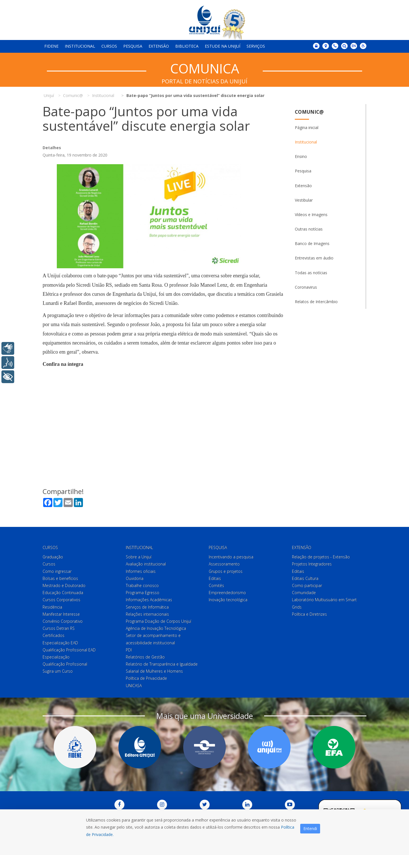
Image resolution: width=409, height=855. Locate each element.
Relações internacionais (147, 614)
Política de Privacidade (146, 678)
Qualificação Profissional (65, 664)
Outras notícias (309, 229)
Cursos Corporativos (61, 599)
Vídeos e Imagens (311, 214)
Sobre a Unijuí (138, 557)
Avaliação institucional (146, 564)
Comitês (216, 585)
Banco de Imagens (312, 243)
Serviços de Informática (147, 607)
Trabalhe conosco (142, 585)
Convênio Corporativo (63, 621)
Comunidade (304, 592)
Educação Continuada (63, 592)
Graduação (53, 557)
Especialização (56, 657)
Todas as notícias (311, 272)
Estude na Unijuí (222, 46)
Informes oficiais (141, 571)
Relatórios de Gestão (145, 657)
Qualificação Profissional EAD (69, 650)
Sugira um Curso (58, 671)
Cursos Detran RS (59, 628)
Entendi (310, 828)
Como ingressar (57, 571)
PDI (129, 650)
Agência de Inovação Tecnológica (156, 628)
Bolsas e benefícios (60, 578)
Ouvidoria (134, 578)
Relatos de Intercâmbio (316, 301)
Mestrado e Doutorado (64, 585)
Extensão (159, 46)
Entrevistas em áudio (314, 258)
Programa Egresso (142, 592)
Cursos (109, 46)
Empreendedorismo (227, 592)
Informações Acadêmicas (149, 599)
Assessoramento (224, 564)
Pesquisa (132, 46)
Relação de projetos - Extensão (321, 557)
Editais (215, 578)
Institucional (80, 46)
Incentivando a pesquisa (231, 557)
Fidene (51, 46)
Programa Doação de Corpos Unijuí (158, 621)
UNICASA (134, 685)
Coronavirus (306, 287)
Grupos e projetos (226, 571)
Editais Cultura (305, 578)
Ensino (301, 156)
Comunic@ (309, 112)
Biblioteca (187, 46)
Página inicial (306, 127)
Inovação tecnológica (228, 599)
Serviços (256, 46)
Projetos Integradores (312, 564)
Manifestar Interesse (61, 614)
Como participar (307, 585)
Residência (52, 607)
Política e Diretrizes (309, 614)
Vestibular (304, 200)
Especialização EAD (60, 642)
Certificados (53, 635)
